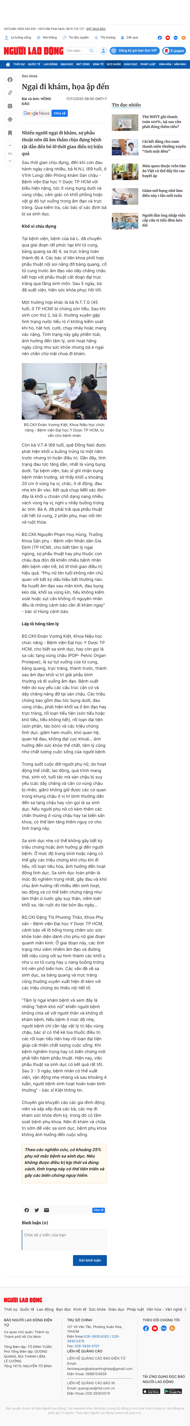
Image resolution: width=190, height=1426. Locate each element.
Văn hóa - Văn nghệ (173, 64)
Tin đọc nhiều (126, 105)
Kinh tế (98, 64)
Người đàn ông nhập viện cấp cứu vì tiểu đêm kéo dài (164, 220)
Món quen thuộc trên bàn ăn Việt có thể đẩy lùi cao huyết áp (164, 171)
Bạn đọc (67, 64)
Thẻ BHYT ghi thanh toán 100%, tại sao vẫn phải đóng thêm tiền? (161, 122)
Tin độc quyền (75, 37)
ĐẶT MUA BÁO (95, 29)
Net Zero (83, 64)
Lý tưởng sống (17, 37)
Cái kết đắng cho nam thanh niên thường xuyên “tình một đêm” (164, 146)
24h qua (129, 37)
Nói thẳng (46, 37)
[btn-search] (91, 50)
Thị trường (105, 37)
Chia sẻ (59, 113)
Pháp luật (148, 64)
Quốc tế (34, 64)
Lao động (50, 64)
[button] (10, 145)
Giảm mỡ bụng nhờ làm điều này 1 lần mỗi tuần (162, 193)
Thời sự (19, 64)
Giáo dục (131, 64)
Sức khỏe (114, 64)
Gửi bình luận (90, 1260)
